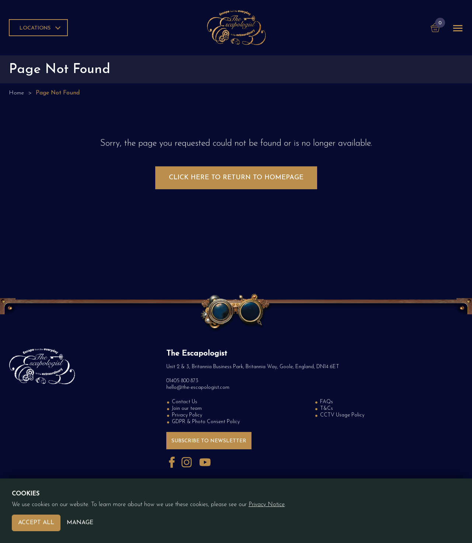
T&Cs (326, 408)
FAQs (326, 402)
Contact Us (184, 402)
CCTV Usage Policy (342, 415)
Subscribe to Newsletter (208, 441)
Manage (80, 523)
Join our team (187, 408)
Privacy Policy (187, 415)
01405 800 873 (182, 381)
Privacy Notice (267, 505)
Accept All (36, 523)
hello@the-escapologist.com (197, 387)
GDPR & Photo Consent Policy (206, 422)
